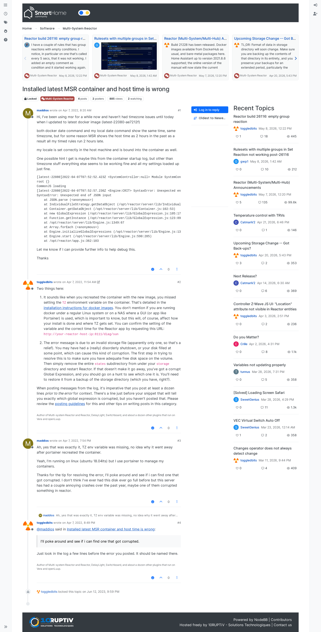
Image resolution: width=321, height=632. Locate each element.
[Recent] (6, 13)
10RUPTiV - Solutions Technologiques (239, 625)
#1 (179, 110)
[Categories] (6, 5)
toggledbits (45, 282)
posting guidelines (70, 404)
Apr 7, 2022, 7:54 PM (77, 440)
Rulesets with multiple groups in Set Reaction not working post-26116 (152, 38)
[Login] (315, 5)
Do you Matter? (246, 337)
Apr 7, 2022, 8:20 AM (77, 110)
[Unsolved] (6, 39)
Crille (243, 344)
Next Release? (245, 276)
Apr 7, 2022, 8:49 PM (81, 522)
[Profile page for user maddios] (28, 113)
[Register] (315, 13)
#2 (179, 282)
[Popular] (6, 31)
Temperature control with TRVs (259, 215)
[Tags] (6, 22)
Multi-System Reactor (43, 75)
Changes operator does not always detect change (262, 451)
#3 (179, 440)
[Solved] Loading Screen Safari (259, 392)
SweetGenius (249, 399)
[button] (6, 626)
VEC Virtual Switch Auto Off (256, 420)
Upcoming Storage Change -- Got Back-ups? (271, 38)
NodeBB (261, 619)
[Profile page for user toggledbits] (28, 285)
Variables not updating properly (259, 365)
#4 (179, 522)
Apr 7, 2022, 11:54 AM (81, 282)
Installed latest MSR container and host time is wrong (111, 529)
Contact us (283, 625)
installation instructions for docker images (78, 308)
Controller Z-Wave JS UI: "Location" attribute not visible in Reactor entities (265, 306)
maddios (43, 110)
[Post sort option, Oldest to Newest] (209, 118)
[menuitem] (315, 5)
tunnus (245, 371)
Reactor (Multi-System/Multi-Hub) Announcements (206, 38)
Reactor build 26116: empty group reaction (59, 38)
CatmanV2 (247, 222)
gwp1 (244, 161)
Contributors (281, 619)
